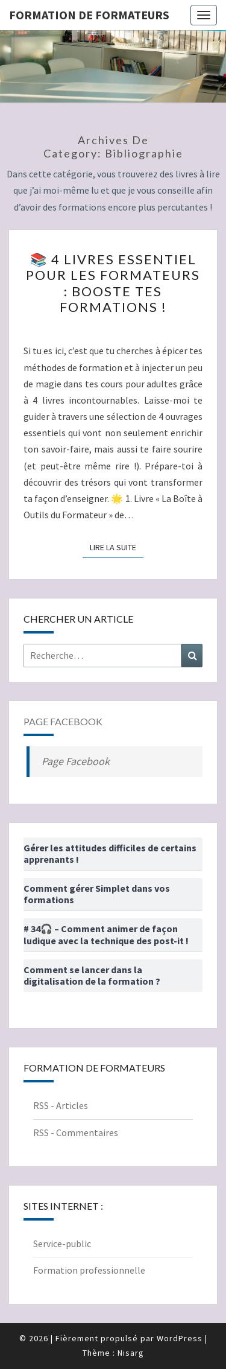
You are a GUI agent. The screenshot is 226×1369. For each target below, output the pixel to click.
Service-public (62, 1243)
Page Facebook (63, 721)
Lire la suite (116, 547)
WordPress (179, 1338)
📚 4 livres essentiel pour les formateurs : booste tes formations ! (113, 283)
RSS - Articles (60, 1105)
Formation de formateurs (89, 14)
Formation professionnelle (89, 1270)
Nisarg (131, 1352)
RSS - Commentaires (75, 1132)
